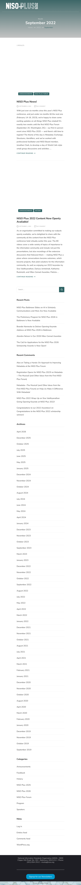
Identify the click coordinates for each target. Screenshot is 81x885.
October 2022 (23, 578)
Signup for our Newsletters (40, 876)
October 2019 (23, 743)
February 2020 (23, 719)
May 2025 (21, 462)
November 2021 (24, 633)
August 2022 (22, 590)
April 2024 (21, 517)
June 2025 (21, 456)
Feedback (21, 773)
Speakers (21, 809)
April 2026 (21, 431)
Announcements (25, 94)
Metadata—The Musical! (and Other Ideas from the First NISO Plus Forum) (40, 375)
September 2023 (24, 548)
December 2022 (24, 566)
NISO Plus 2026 (24, 791)
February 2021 (23, 670)
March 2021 (22, 664)
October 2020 (23, 694)
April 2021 (21, 658)
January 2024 (22, 523)
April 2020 (21, 707)
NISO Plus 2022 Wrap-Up (28, 398)
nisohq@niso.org (47, 862)
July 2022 (21, 597)
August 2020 (22, 701)
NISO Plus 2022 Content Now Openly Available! (39, 220)
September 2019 (24, 749)
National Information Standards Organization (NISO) (37, 858)
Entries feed (22, 832)
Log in (19, 826)
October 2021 (23, 639)
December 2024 (24, 474)
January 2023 (22, 560)
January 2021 (22, 676)
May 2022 (21, 603)
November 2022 (24, 572)
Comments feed (23, 838)
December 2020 (24, 682)
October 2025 (23, 444)
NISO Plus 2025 (24, 785)
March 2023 (22, 554)
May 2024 (21, 511)
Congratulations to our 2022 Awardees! (34, 408)
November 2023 (24, 535)
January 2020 (22, 725)
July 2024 (21, 499)
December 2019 (24, 731)
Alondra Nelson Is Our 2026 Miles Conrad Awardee (39, 336)
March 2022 (22, 615)
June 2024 (21, 505)
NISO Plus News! (27, 101)
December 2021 (24, 627)
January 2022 (22, 621)
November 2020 (24, 688)
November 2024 (24, 480)
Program (20, 803)
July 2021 (21, 652)
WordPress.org (23, 844)
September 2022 (24, 584)
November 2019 (24, 737)
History (38, 210)
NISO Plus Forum (41, 94)
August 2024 (22, 493)
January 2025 (22, 468)
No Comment (41, 106)
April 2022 (21, 609)
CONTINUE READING (26, 153)
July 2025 (21, 450)
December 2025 (24, 438)
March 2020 (22, 713)
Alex (19, 362)
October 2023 (23, 541)
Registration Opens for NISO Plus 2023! (34, 372)
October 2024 (23, 486)
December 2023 (24, 529)
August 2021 (22, 645)
